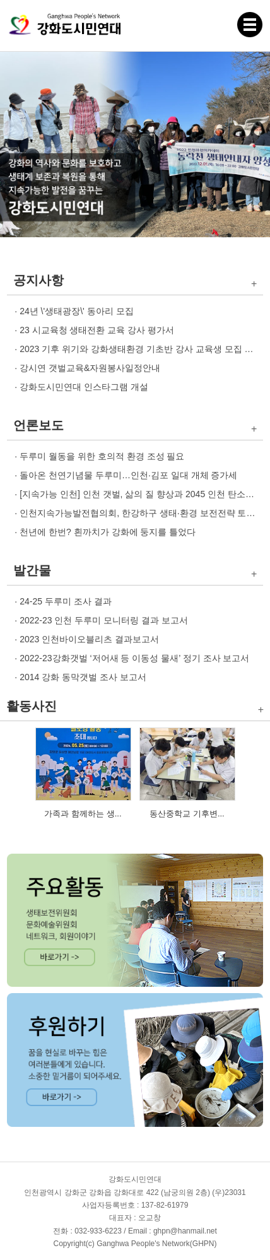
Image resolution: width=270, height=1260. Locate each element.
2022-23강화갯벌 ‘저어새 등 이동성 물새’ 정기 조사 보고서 (134, 658)
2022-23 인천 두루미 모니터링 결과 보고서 (104, 620)
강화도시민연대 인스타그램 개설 (84, 387)
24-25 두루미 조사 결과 (65, 601)
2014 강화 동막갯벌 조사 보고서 (83, 677)
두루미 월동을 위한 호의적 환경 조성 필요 (102, 456)
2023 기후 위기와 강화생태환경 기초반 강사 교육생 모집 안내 (141, 349)
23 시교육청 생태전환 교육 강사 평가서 (97, 330)
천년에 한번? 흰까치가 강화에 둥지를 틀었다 (108, 532)
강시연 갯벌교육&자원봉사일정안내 (90, 368)
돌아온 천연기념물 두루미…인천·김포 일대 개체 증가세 (128, 475)
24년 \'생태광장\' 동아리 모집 (76, 311)
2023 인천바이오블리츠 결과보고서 (89, 639)
